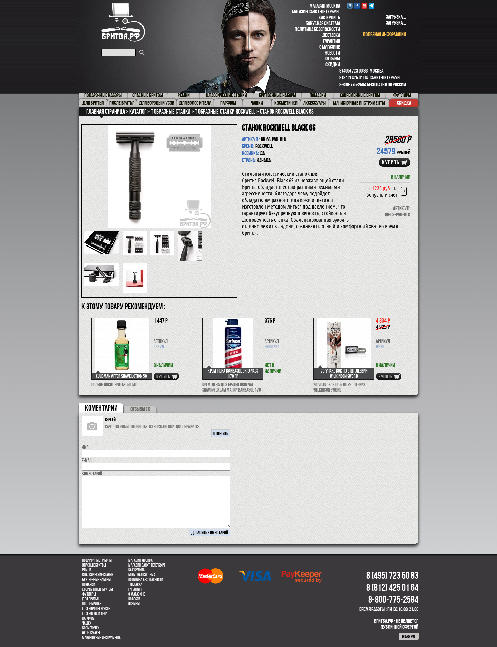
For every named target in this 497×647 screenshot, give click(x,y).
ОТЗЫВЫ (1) (140, 409)
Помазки (88, 584)
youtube (364, 6)
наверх (408, 636)
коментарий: (92, 473)
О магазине (329, 47)
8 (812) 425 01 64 (353, 77)
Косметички (90, 628)
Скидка (404, 103)
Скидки (332, 64)
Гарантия (331, 41)
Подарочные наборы (97, 560)
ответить (220, 433)
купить (390, 162)
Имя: (86, 447)
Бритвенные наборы (96, 579)
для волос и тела (94, 613)
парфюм (88, 618)
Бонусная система (323, 23)
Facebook (357, 6)
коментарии (101, 407)
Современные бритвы (97, 589)
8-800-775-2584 (352, 84)
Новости (332, 53)
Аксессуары (91, 632)
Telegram (371, 6)
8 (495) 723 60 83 (353, 71)
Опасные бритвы (94, 565)
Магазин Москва (325, 6)
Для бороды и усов (96, 608)
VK (350, 6)
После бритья (91, 603)
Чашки (86, 623)
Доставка (331, 35)
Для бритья (90, 599)
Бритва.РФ (123, 22)
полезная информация (384, 34)
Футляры (89, 594)
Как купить (329, 17)
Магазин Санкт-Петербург (316, 12)
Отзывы (332, 58)
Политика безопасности (317, 29)
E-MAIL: (88, 460)
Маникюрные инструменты (101, 637)
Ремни (86, 570)
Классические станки (97, 574)
